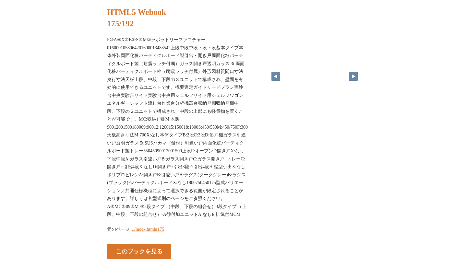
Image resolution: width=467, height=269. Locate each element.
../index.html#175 (148, 229)
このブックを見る (139, 251)
